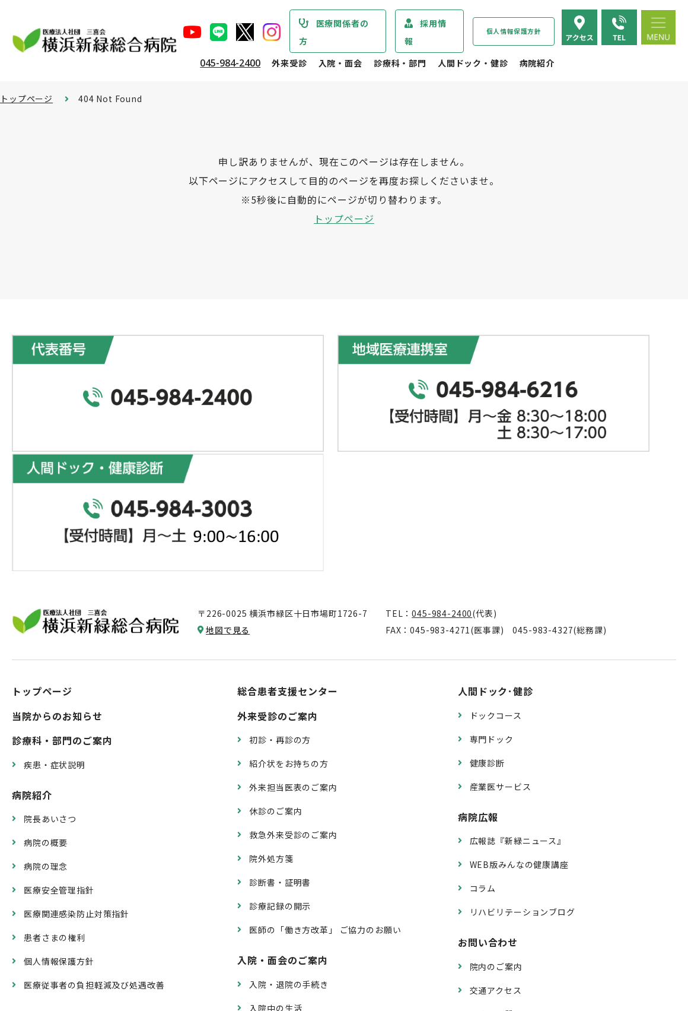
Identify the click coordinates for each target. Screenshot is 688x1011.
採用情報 (425, 32)
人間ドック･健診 (496, 534)
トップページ (26, 98)
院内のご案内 (496, 809)
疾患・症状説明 (54, 607)
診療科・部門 (400, 63)
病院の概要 (46, 685)
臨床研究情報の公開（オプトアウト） (98, 953)
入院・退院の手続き (289, 827)
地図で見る (228, 472)
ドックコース (496, 558)
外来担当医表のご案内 (293, 630)
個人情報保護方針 (514, 31)
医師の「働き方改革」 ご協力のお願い (325, 772)
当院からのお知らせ (57, 559)
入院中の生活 (275, 851)
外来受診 (289, 63)
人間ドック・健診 (473, 63)
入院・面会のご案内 (282, 803)
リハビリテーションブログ (522, 754)
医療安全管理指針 (59, 733)
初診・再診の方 (280, 582)
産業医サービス (500, 629)
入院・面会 (340, 63)
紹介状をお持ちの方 (289, 606)
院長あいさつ (50, 661)
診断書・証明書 (280, 725)
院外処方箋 (271, 701)
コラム (483, 731)
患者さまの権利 (54, 780)
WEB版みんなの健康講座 (519, 707)
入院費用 (266, 898)
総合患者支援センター (287, 534)
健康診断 (487, 605)
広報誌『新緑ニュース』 (518, 683)
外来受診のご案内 (277, 559)
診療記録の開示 (280, 749)
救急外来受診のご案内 (293, 677)
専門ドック (492, 582)
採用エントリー (500, 911)
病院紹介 (537, 63)
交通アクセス (496, 833)
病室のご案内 (275, 874)
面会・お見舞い (280, 922)
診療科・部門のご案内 (62, 583)
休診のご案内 (275, 654)
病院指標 (41, 930)
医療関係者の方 (334, 32)
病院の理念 (46, 709)
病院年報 (41, 906)
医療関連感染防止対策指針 (76, 756)
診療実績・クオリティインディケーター (102, 882)
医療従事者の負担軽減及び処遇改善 (94, 827)
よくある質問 (496, 857)
